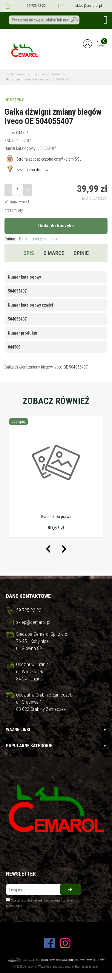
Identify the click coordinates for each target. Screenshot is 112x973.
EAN (7, 140)
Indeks (9, 132)
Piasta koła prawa (56, 516)
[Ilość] (18, 189)
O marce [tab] (53, 253)
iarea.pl (94, 967)
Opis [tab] (28, 253)
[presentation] (48, 549)
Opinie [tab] (81, 253)
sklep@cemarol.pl (88, 6)
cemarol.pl (30, 967)
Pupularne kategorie (56, 745)
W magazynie (15, 201)
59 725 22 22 (36, 6)
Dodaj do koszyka (56, 226)
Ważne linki (56, 729)
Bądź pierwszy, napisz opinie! (43, 239)
